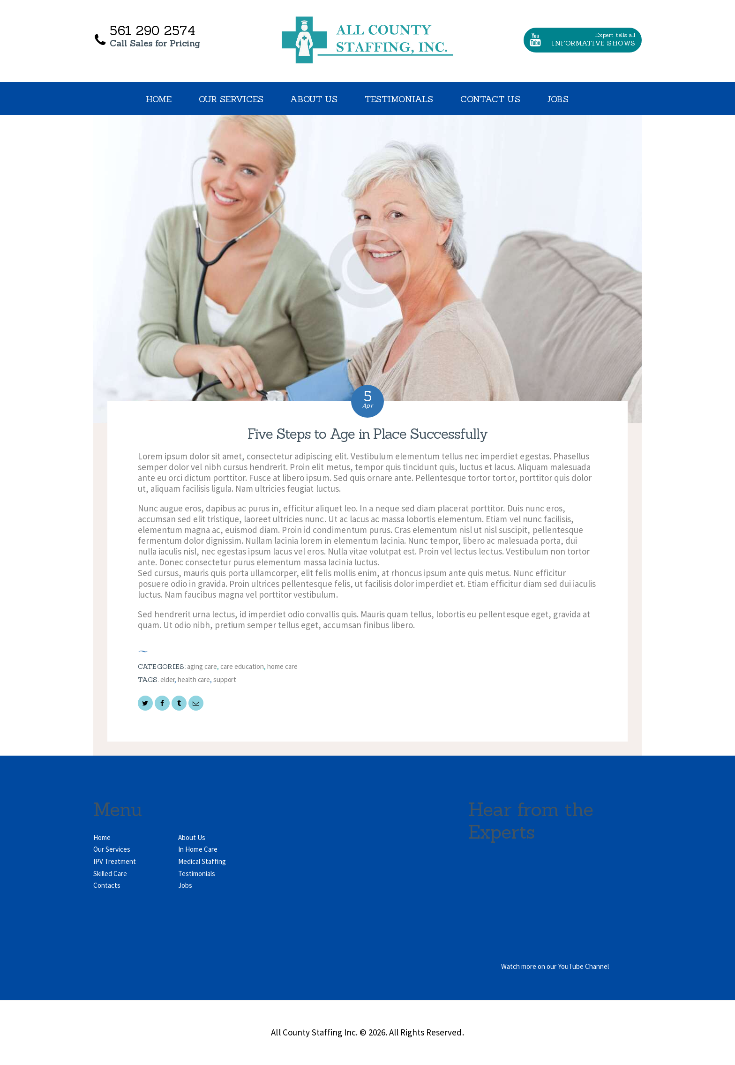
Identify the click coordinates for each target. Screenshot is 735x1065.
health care (194, 679)
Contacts (106, 885)
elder (167, 679)
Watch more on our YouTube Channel (555, 966)
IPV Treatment (114, 861)
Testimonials (196, 873)
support (224, 679)
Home (102, 837)
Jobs (185, 885)
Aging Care (202, 666)
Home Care (282, 666)
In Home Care (198, 849)
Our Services (111, 849)
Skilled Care (110, 873)
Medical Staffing (202, 861)
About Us (191, 837)
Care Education (242, 666)
